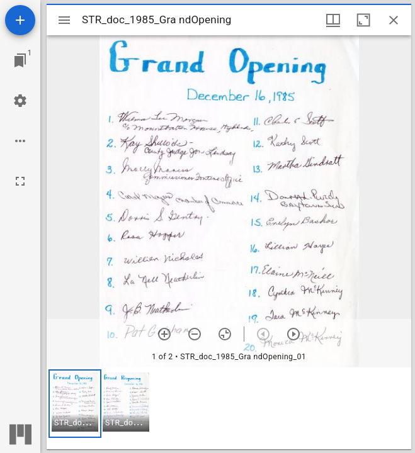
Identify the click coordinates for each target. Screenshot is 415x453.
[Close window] (393, 20)
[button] (75, 403)
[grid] (229, 408)
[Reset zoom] (225, 334)
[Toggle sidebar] (64, 20)
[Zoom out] (194, 334)
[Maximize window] (363, 20)
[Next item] (293, 334)
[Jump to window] (20, 60)
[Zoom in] (164, 334)
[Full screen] (20, 181)
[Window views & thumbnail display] (333, 20)
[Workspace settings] (20, 101)
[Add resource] (20, 20)
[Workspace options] (20, 141)
